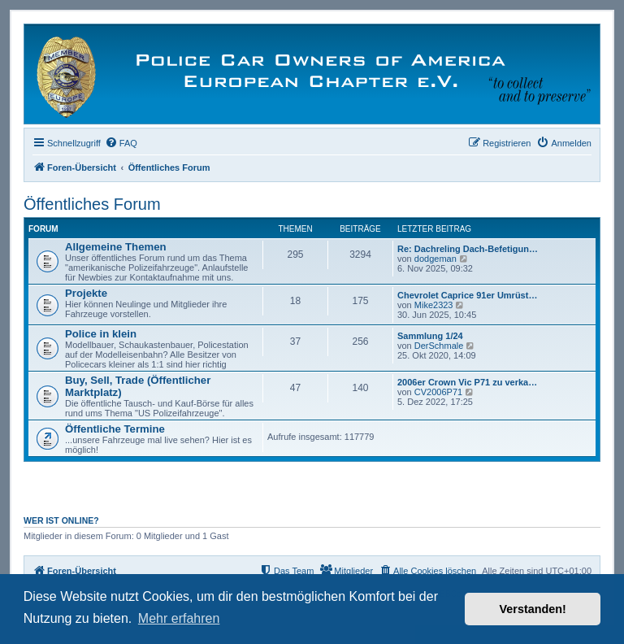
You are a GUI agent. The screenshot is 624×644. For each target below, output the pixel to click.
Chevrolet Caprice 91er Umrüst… (467, 295)
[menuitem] (121, 143)
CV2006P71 (438, 392)
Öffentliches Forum (92, 204)
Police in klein (100, 334)
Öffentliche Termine (115, 429)
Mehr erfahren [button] (179, 618)
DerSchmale (439, 345)
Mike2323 (433, 305)
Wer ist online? (61, 520)
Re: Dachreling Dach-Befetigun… (467, 249)
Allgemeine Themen (116, 247)
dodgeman (435, 258)
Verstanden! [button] (533, 609)
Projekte (86, 293)
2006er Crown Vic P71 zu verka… (467, 382)
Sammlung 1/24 (430, 336)
